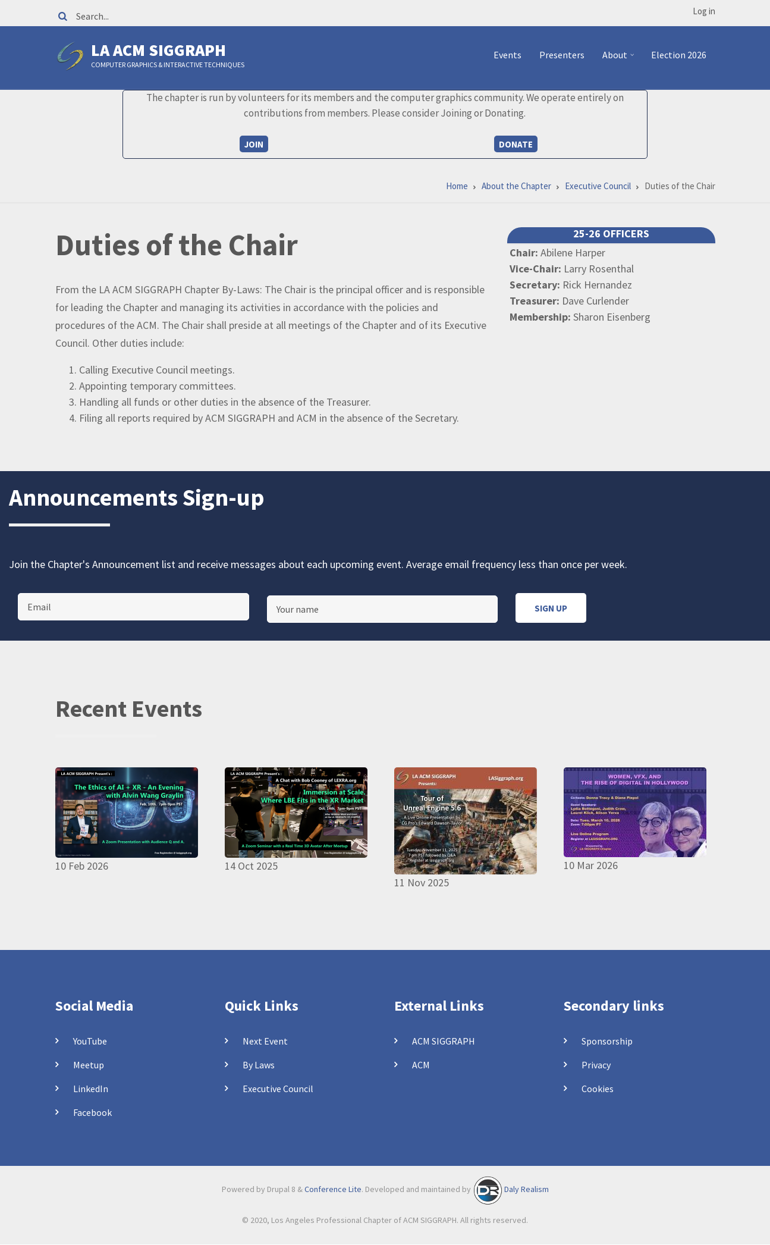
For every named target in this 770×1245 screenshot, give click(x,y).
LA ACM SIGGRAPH (158, 50)
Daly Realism (526, 1189)
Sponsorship (607, 1041)
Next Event (265, 1041)
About (619, 59)
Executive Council (278, 1089)
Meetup (88, 1065)
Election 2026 (678, 55)
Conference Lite (333, 1189)
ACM (421, 1065)
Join (253, 144)
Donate (516, 144)
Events (507, 55)
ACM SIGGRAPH (443, 1041)
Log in (704, 11)
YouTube (90, 1041)
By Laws (259, 1065)
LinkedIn (90, 1089)
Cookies (598, 1089)
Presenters (561, 55)
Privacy (596, 1065)
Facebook (92, 1112)
